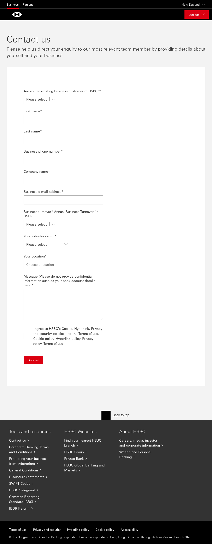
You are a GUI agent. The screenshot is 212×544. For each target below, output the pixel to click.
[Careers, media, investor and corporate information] (143, 443)
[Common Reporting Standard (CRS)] (33, 499)
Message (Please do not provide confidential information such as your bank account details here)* (59, 280)
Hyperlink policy (68, 338)
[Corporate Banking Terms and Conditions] (33, 449)
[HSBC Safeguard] (33, 490)
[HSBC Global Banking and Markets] (88, 468)
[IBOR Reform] (33, 508)
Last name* (33, 131)
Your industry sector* (40, 236)
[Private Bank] (88, 458)
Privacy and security (46, 529)
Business (13, 4)
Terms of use (53, 343)
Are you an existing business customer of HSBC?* (62, 91)
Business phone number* (43, 151)
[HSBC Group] (88, 451)
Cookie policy (43, 338)
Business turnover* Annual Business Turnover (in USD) (61, 213)
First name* (33, 111)
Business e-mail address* (43, 191)
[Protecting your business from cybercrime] (33, 461)
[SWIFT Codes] (33, 483)
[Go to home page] (17, 14)
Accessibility (129, 529)
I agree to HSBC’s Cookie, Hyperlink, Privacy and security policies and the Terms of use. (67, 336)
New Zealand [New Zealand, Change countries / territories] (193, 4)
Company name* (37, 171)
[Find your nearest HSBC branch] (88, 443)
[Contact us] (33, 440)
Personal (28, 4)
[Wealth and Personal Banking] (143, 454)
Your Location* (35, 256)
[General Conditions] (33, 470)
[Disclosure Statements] (33, 476)
